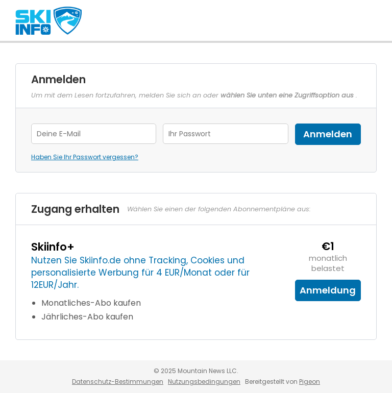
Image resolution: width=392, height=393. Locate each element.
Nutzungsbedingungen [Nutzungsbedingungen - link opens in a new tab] (204, 381)
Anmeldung (328, 290)
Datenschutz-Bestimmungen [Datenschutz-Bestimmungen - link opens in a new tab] (117, 381)
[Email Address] (93, 134)
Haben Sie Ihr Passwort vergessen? (84, 157)
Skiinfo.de (48, 20)
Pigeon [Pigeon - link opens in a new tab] (309, 381)
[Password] (225, 134)
